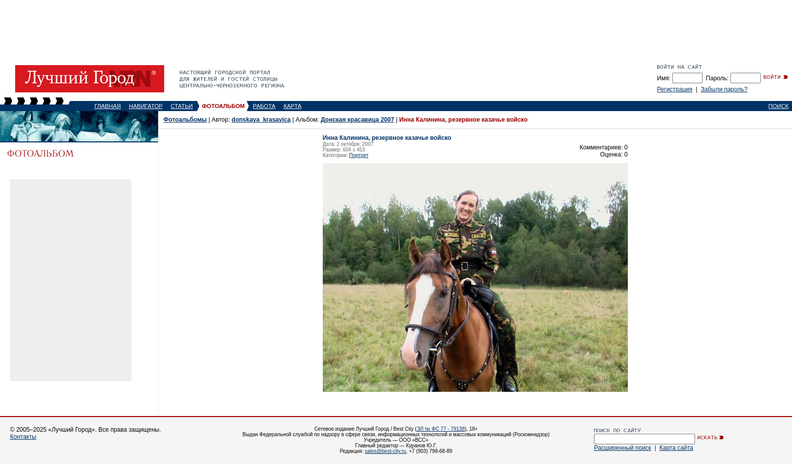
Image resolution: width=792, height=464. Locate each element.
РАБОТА (264, 106)
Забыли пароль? (724, 89)
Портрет (358, 155)
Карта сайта (676, 447)
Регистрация (674, 89)
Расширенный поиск (622, 447)
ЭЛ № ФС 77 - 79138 (441, 429)
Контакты (23, 436)
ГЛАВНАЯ (107, 106)
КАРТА (292, 106)
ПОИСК (778, 106)
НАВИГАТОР (146, 106)
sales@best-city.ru (385, 451)
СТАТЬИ (182, 106)
